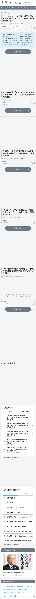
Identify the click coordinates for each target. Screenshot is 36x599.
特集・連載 (10, 7)
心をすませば (16, 540)
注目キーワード (8, 500)
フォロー (13, 27)
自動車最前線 (11, 417)
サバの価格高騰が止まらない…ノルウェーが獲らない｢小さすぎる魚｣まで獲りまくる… (17, 352)
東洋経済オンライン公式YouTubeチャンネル (20, 455)
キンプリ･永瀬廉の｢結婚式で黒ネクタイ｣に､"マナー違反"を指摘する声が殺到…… (17, 360)
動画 (25, 7)
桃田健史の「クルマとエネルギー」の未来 (19, 441)
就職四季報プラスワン (13, 431)
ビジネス (5, 12)
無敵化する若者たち (18, 553)
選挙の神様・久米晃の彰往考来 (13, 491)
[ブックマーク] (33, 28)
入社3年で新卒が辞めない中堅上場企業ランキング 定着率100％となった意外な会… (17, 344)
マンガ (31, 7)
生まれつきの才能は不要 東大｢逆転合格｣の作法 (20, 460)
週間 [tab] (25, 413)
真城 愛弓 (3, 26)
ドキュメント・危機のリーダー (16, 445)
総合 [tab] (10, 330)
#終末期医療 (19, 505)
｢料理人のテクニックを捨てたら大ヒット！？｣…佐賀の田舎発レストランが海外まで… (17, 368)
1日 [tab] (10, 413)
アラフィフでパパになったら (15, 426)
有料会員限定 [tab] (25, 330)
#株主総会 (6, 512)
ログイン (27, 3)
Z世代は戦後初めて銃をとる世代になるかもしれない (22, 528)
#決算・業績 (28, 505)
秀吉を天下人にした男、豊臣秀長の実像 (19, 450)
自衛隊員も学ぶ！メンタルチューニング (19, 436)
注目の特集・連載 (9, 469)
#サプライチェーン (9, 505)
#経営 (15, 515)
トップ (3, 7)
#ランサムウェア (8, 509)
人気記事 (19, 7)
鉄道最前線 (10, 422)
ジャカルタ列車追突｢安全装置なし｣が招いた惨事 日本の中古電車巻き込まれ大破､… (17, 336)
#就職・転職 (21, 512)
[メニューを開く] (34, 3)
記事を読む (18, 52)
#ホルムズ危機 (7, 515)
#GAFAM (13, 512)
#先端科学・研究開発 (20, 509)
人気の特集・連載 (10, 409)
